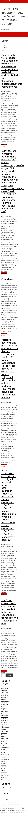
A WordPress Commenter (7, 794)
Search (3, 672)
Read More (4, 144)
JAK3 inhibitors (5, 29)
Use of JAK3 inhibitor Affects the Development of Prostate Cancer (13, 16)
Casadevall (7, 279)
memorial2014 (5, 91)
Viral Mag (15, 804)
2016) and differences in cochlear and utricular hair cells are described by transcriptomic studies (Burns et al (9, 612)
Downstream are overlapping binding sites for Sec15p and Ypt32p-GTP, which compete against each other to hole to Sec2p (5, 720)
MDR (10, 91)
